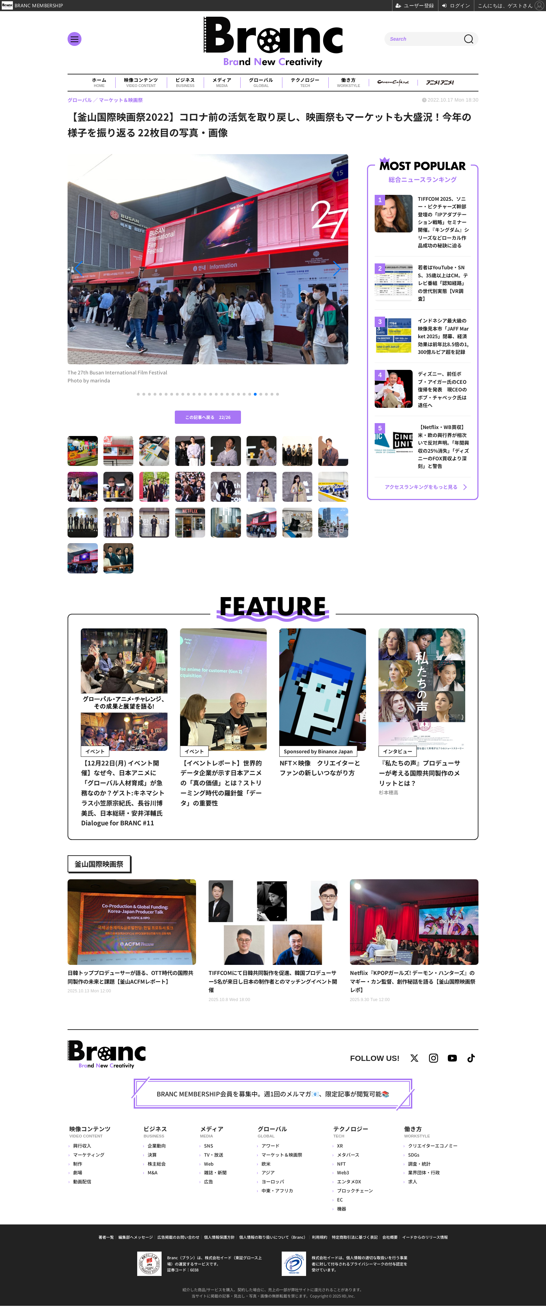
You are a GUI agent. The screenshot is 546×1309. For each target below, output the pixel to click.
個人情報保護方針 (219, 1240)
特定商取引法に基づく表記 (355, 1240)
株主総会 (156, 1167)
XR (339, 1149)
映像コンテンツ (141, 82)
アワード (269, 1149)
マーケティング (88, 1158)
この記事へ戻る (208, 417)
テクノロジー (305, 82)
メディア (222, 82)
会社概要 (390, 1240)
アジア (266, 1176)
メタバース (347, 1158)
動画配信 (82, 1185)
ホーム (99, 82)
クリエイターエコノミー (432, 1149)
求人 (411, 1185)
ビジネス (185, 82)
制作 (77, 1167)
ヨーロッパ (271, 1185)
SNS (206, 1149)
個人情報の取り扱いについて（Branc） (273, 1240)
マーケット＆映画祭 (280, 1158)
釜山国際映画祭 (102, 863)
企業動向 (156, 1149)
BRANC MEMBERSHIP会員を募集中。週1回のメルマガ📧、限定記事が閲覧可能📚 (273, 1098)
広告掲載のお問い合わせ (178, 1240)
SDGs (413, 1158)
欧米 (264, 1167)
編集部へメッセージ (135, 1240)
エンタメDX (348, 1185)
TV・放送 (211, 1158)
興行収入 (82, 1149)
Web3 (342, 1176)
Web (206, 1167)
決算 (151, 1158)
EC (339, 1202)
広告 (206, 1185)
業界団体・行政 (423, 1176)
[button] (110, 268)
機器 (340, 1211)
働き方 (348, 82)
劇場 (77, 1176)
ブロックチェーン (354, 1194)
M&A (152, 1176)
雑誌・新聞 (213, 1176)
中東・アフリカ (276, 1194)
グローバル (261, 82)
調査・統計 (418, 1167)
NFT (340, 1167)
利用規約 (319, 1240)
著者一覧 (106, 1240)
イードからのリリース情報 (425, 1240)
